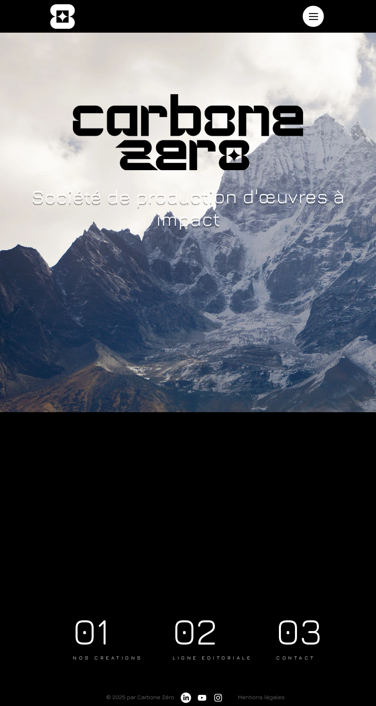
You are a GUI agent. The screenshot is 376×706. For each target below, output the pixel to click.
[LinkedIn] (186, 698)
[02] (202, 630)
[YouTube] (202, 698)
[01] (101, 630)
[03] (303, 630)
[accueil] (62, 16)
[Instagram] (218, 698)
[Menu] (313, 16)
